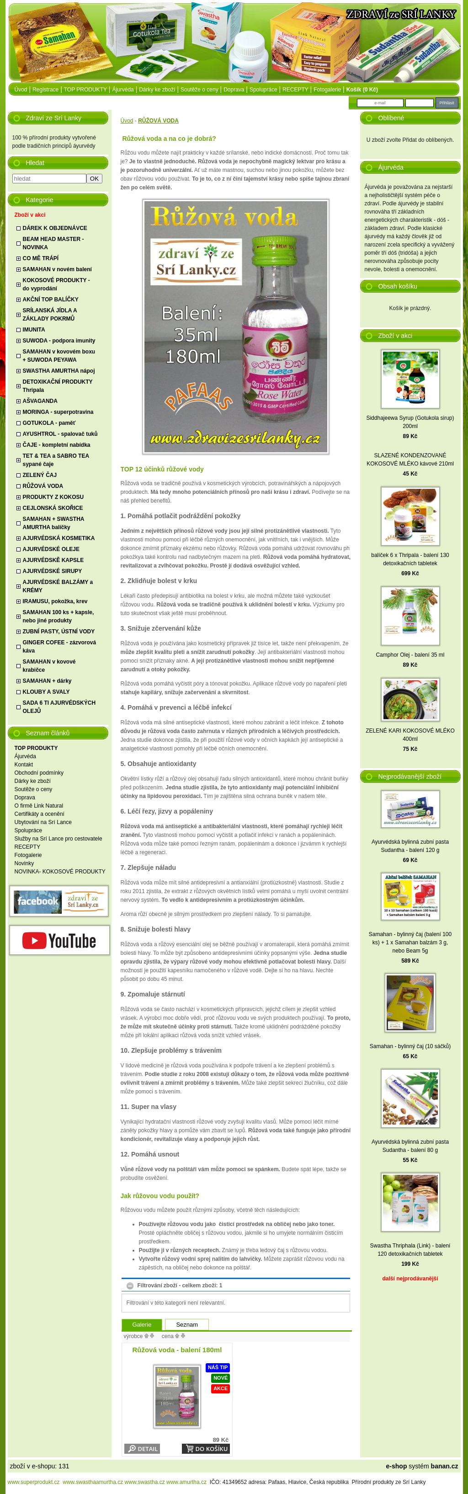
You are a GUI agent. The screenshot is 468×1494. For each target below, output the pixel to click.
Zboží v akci (30, 215)
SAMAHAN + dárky (47, 681)
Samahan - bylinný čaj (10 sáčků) (410, 1046)
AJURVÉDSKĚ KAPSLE (53, 560)
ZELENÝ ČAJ (40, 475)
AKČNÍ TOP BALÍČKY (51, 299)
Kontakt (24, 764)
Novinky (24, 863)
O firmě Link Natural (39, 806)
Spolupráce (263, 89)
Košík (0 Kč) (362, 89)
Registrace (45, 89)
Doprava (233, 89)
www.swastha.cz (145, 1482)
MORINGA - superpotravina (58, 412)
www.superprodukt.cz (34, 1482)
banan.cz (444, 1466)
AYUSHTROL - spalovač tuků (60, 434)
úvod (21, 89)
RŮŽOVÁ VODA (43, 486)
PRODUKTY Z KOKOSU (53, 497)
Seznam (187, 1324)
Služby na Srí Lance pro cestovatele (58, 838)
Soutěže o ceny (199, 89)
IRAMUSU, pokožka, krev (55, 601)
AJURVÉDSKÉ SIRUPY (52, 571)
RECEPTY (295, 89)
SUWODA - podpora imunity (59, 340)
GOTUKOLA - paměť (49, 423)
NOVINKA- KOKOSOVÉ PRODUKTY (60, 871)
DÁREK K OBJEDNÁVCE (55, 228)
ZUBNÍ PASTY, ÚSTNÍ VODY (59, 631)
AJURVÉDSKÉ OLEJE (51, 549)
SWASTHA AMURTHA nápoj (59, 371)
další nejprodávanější (410, 1278)
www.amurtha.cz (186, 1482)
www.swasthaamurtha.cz (93, 1482)
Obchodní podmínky (39, 773)
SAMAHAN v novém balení (57, 269)
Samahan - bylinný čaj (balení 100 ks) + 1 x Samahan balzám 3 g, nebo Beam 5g (410, 942)
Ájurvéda (122, 89)
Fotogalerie (327, 89)
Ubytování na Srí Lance (43, 822)
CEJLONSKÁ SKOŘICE (53, 508)
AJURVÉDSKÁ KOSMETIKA (59, 538)
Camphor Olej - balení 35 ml (410, 655)
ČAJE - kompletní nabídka (56, 445)
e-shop (396, 1466)
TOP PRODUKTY (85, 89)
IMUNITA (34, 330)
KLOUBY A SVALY (46, 692)
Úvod (127, 121)
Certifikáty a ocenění (39, 814)
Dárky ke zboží (157, 89)
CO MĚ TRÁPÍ (41, 258)
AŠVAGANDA (40, 401)
